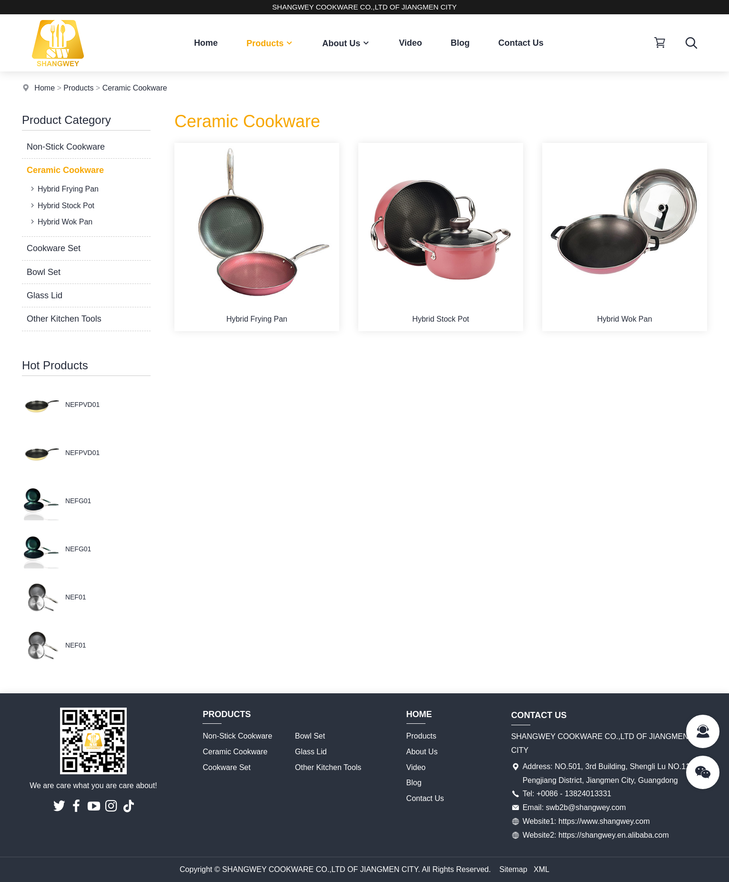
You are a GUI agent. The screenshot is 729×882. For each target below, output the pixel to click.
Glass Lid (44, 295)
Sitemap (513, 869)
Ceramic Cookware (134, 88)
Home (206, 43)
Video (410, 43)
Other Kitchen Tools (64, 319)
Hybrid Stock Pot (61, 205)
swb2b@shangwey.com (586, 807)
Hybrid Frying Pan (64, 188)
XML (541, 869)
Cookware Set (54, 248)
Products (270, 43)
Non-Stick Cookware (66, 147)
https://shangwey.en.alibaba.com (613, 835)
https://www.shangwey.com (604, 821)
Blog (460, 43)
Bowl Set (44, 272)
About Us (346, 43)
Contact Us (521, 43)
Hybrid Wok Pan (60, 221)
